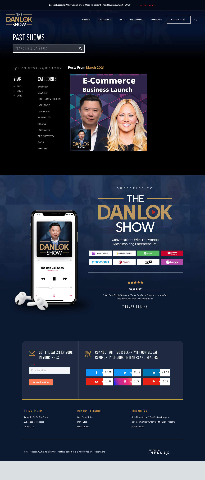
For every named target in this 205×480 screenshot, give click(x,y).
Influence (44, 105)
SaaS (41, 142)
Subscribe (178, 20)
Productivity (46, 136)
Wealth (42, 148)
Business (43, 86)
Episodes (105, 20)
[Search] (80, 48)
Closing (43, 92)
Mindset (43, 124)
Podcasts (44, 130)
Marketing (44, 117)
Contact (156, 20)
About (86, 20)
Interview (44, 111)
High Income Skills (49, 99)
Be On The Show (130, 20)
